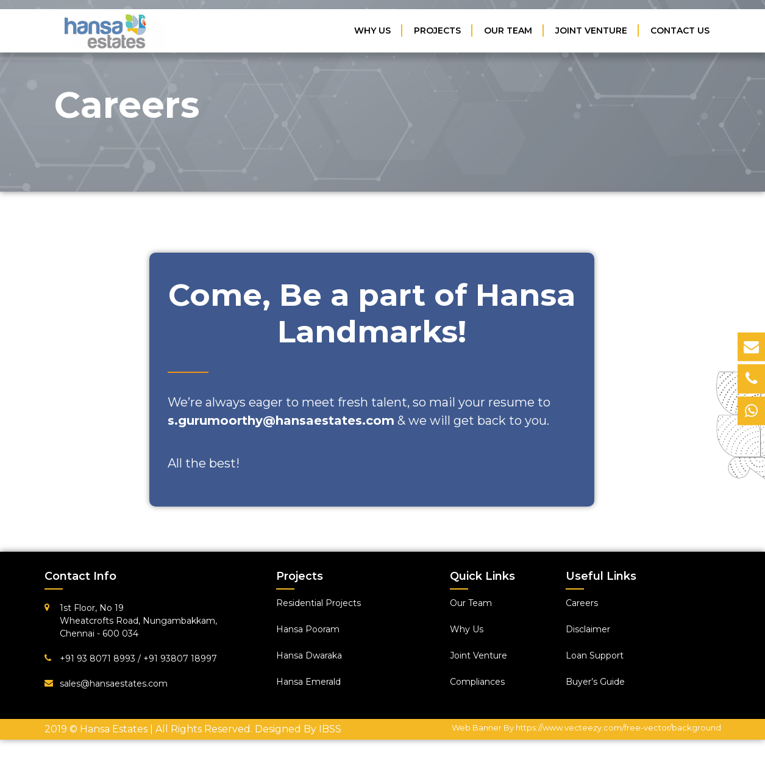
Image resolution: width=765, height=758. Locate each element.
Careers (582, 602)
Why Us (372, 30)
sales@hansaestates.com (114, 683)
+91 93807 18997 (180, 658)
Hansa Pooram (308, 629)
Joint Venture (591, 30)
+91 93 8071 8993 (99, 658)
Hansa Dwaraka (309, 655)
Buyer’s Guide (595, 681)
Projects (437, 30)
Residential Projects (318, 602)
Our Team (508, 30)
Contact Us (680, 30)
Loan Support (595, 655)
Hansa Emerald (308, 681)
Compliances (477, 681)
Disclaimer (588, 629)
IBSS (330, 729)
